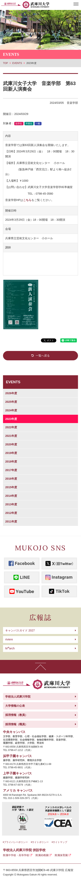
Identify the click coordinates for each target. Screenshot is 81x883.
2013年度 (11, 504)
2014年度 (11, 495)
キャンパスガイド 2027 (20, 630)
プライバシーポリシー (16, 842)
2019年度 (11, 453)
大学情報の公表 (15, 705)
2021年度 (11, 435)
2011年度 (11, 521)
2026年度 (11, 393)
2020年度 (11, 444)
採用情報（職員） (16, 724)
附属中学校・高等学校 (16, 855)
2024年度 (11, 410)
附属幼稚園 (42, 855)
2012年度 (11, 513)
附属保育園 (61, 855)
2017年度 (11, 470)
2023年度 (11, 418)
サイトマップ (60, 842)
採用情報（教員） (16, 714)
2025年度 (11, 401)
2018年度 (11, 461)
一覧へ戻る (43, 355)
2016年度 (11, 478)
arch (10, 648)
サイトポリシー (40, 842)
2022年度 (11, 427)
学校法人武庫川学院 (17, 696)
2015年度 (11, 487)
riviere (9, 639)
